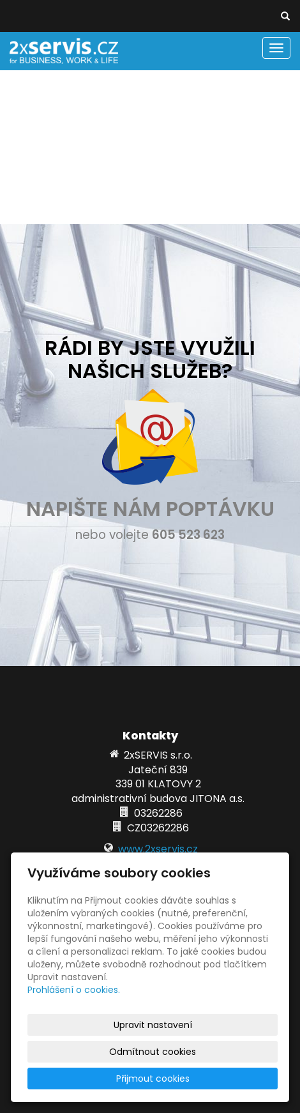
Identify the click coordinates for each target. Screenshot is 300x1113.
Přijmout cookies (153, 1078)
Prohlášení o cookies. (73, 989)
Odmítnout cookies (152, 1051)
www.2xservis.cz (158, 849)
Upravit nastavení (153, 1024)
